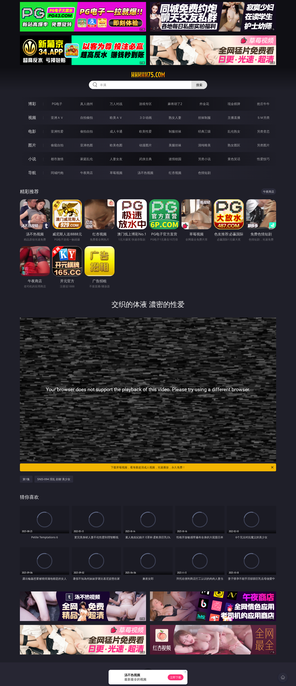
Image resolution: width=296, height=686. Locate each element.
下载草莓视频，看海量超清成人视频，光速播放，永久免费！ (192, 467)
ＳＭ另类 (263, 117)
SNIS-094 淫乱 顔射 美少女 (53, 479)
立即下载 (175, 677)
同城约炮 (57, 173)
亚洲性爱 (57, 131)
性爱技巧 (263, 159)
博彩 (32, 103)
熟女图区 (234, 145)
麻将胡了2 (175, 104)
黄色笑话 (234, 159)
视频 (32, 117)
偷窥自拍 (57, 145)
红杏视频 (175, 173)
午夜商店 (86, 173)
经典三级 (204, 131)
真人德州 (86, 104)
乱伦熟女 (234, 131)
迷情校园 (175, 159)
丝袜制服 (204, 117)
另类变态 (263, 131)
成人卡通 (116, 131)
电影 (32, 131)
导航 (32, 172)
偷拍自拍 (86, 131)
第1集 (26, 479)
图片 (32, 145)
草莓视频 (116, 173)
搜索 (199, 85)
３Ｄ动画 (145, 117)
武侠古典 (145, 159)
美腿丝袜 (175, 145)
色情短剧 (204, 173)
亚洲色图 (86, 145)
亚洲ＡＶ (57, 117)
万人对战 (116, 104)
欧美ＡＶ (116, 117)
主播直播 (234, 117)
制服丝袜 (175, 131)
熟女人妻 (175, 117)
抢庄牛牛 (263, 104)
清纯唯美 (204, 145)
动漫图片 (145, 145)
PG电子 (57, 104)
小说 (32, 159)
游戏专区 (145, 104)
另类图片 (263, 145)
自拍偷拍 (86, 117)
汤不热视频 (145, 173)
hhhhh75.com (148, 75)
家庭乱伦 (86, 159)
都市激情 (57, 159)
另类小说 (204, 159)
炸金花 (204, 104)
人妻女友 (116, 159)
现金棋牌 (234, 104)
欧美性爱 (145, 131)
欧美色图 (116, 145)
